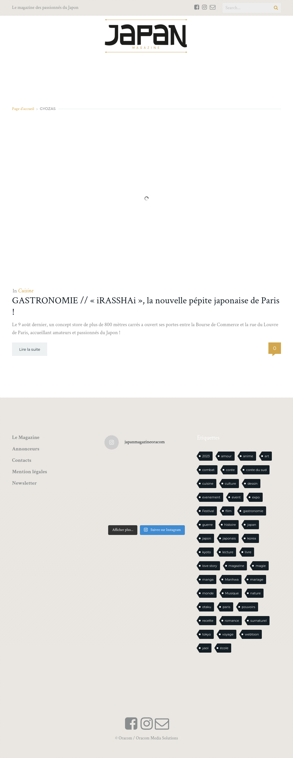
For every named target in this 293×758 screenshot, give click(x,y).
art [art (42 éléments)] (267, 456)
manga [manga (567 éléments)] (208, 579)
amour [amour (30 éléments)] (226, 456)
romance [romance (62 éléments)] (232, 621)
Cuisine (25, 290)
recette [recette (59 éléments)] (207, 621)
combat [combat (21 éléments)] (208, 470)
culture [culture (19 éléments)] (230, 484)
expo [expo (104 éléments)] (256, 497)
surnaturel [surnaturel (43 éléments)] (258, 621)
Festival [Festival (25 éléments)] (208, 511)
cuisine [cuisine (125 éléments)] (207, 484)
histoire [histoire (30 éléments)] (230, 525)
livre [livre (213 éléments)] (248, 552)
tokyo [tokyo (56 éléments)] (206, 634)
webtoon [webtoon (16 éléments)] (252, 634)
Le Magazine (25, 437)
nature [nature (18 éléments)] (255, 593)
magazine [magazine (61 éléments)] (236, 566)
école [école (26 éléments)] (224, 648)
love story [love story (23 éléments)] (209, 566)
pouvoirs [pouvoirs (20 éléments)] (248, 607)
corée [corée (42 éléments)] (230, 470)
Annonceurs (25, 449)
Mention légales (29, 471)
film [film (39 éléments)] (228, 511)
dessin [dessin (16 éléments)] (253, 484)
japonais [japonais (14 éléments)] (229, 538)
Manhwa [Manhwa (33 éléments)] (232, 579)
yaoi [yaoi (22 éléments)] (205, 648)
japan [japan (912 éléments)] (251, 525)
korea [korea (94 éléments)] (251, 538)
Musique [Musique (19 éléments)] (232, 593)
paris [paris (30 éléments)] (226, 607)
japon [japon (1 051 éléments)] (206, 538)
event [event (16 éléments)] (236, 497)
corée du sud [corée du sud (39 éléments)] (256, 470)
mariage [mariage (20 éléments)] (256, 579)
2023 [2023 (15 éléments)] (206, 456)
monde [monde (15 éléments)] (208, 593)
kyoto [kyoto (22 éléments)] (206, 552)
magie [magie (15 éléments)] (261, 566)
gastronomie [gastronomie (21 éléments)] (253, 511)
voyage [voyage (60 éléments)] (227, 634)
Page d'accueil (23, 108)
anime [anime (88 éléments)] (248, 456)
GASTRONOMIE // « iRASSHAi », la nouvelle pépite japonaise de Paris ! (146, 306)
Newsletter (24, 483)
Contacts (21, 460)
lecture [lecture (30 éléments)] (227, 552)
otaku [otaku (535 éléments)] (206, 607)
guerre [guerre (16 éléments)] (207, 525)
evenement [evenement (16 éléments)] (211, 497)
